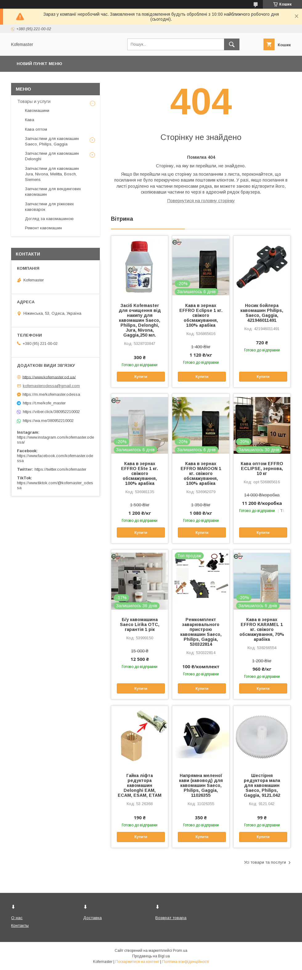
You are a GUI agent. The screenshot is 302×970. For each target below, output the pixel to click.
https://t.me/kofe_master (44, 403)
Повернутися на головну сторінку (201, 200)
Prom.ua (180, 950)
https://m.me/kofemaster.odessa (51, 394)
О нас (16, 917)
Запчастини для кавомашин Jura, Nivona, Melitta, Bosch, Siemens (52, 174)
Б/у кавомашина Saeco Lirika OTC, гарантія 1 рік (139, 624)
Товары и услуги (34, 101)
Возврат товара (170, 917)
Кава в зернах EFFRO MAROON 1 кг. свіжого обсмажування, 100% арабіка (201, 473)
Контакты (20, 925)
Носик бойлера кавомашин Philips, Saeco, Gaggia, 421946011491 (261, 313)
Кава (29, 119)
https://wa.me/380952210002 (48, 420)
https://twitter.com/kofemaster (60, 469)
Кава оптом (36, 129)
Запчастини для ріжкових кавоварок (49, 207)
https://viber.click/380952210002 (51, 411)
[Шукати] (231, 44)
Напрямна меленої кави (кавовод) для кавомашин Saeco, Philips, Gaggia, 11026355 (201, 785)
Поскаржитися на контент (137, 962)
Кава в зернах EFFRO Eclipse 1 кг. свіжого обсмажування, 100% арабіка (200, 315)
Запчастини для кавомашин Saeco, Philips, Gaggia (52, 141)
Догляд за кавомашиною (49, 218)
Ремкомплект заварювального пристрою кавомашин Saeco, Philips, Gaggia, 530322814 (201, 632)
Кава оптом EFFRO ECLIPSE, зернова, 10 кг (262, 468)
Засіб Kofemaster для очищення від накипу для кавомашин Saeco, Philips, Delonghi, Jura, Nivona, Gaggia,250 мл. (140, 320)
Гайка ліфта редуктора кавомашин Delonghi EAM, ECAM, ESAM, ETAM (139, 785)
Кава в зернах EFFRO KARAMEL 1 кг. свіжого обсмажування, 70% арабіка (261, 629)
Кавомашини (37, 110)
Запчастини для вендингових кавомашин (53, 191)
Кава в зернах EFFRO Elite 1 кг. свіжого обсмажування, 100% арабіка (139, 473)
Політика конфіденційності (185, 962)
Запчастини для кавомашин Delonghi (52, 156)
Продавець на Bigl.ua (151, 956)
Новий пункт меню (39, 63)
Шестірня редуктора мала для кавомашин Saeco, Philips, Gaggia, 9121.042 (262, 785)
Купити (140, 376)
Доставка (92, 917)
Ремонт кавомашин (43, 228)
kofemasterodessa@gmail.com (51, 385)
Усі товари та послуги (265, 862)
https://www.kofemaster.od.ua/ (49, 376)
